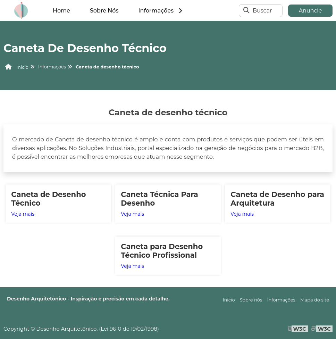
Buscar (262, 10)
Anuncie (310, 10)
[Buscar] (246, 10)
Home (61, 10)
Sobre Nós (104, 10)
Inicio (229, 300)
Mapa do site (314, 300)
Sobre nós (251, 300)
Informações (160, 10)
